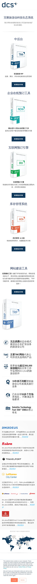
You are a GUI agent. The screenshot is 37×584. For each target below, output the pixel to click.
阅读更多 (25, 437)
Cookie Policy (22, 567)
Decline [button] (23, 580)
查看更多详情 (18, 84)
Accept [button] (14, 580)
